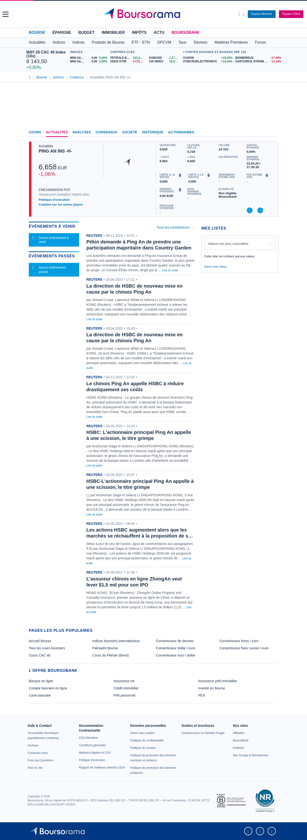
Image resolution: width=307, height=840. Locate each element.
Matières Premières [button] (231, 42)
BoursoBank (186, 32)
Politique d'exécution (54, 199)
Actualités (57, 132)
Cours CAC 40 (39, 655)
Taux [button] (182, 42)
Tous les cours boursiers (47, 648)
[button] (5, 14)
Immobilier (113, 32)
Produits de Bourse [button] (108, 42)
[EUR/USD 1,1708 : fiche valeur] (165, 58)
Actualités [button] (37, 42)
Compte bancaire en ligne (48, 688)
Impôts (139, 32)
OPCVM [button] (164, 42)
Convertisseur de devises (175, 641)
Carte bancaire (40, 695)
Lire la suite (170, 270)
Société (129, 132)
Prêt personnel (124, 695)
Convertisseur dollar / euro (175, 648)
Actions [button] (59, 42)
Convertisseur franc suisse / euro (244, 648)
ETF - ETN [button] (141, 42)
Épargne (61, 32)
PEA (201, 695)
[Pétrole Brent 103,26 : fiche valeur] (128, 58)
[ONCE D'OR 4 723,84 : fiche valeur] (128, 61)
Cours (35, 132)
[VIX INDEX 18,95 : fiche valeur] (165, 61)
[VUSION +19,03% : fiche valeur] (207, 58)
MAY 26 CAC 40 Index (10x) (46, 54)
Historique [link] (152, 132)
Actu (159, 32)
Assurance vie (124, 681)
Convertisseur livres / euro (239, 641)
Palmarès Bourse (105, 648)
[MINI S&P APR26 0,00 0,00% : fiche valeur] (89, 58)
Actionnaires (181, 132)
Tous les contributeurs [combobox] (173, 227)
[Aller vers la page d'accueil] (154, 14)
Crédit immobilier (126, 688)
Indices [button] (78, 42)
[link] (33, 745)
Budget (86, 32)
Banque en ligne (41, 681)
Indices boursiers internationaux (116, 641)
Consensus (106, 132)
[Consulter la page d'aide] (243, 14)
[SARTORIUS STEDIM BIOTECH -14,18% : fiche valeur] (258, 61)
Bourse (37, 32)
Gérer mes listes (215, 266)
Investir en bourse (211, 688)
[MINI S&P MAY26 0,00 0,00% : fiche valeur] (89, 61)
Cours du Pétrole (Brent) (110, 655)
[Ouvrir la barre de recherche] (239, 14)
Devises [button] (200, 42)
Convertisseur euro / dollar (175, 655)
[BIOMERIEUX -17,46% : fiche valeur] (258, 58)
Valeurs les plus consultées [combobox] (228, 244)
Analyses (81, 132)
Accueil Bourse (40, 641)
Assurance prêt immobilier (217, 681)
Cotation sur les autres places (61, 204)
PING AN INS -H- (55, 151)
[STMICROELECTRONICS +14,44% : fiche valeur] (207, 61)
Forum (260, 42)
